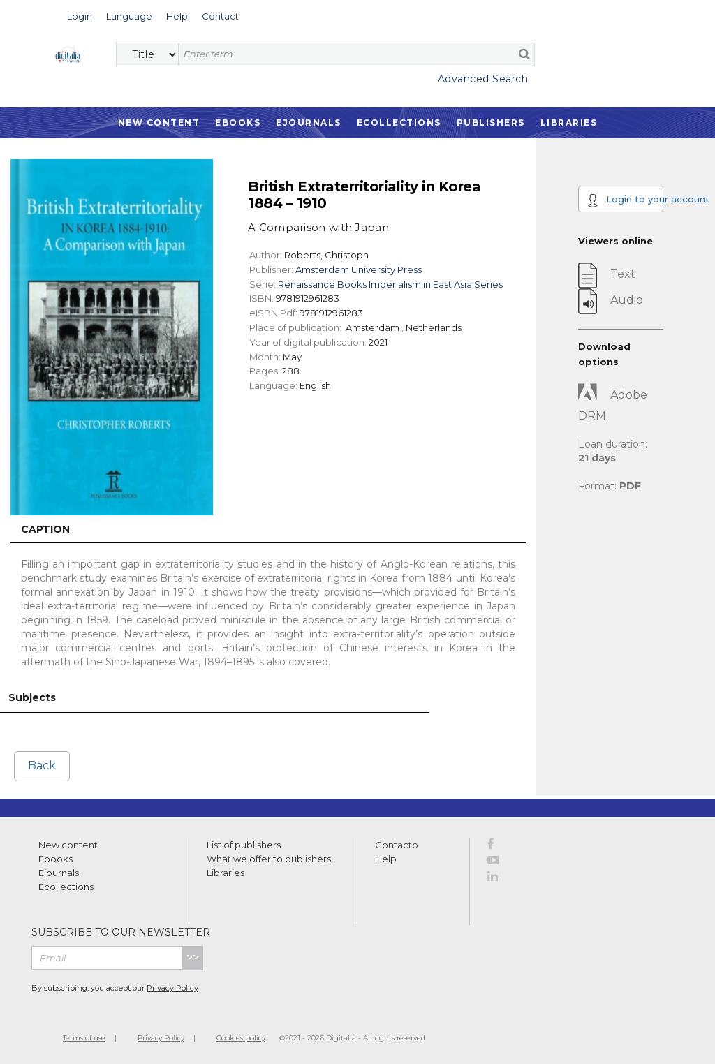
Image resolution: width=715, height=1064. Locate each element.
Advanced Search (483, 79)
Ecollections (399, 122)
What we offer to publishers (269, 858)
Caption (45, 529)
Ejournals (308, 122)
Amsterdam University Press (358, 269)
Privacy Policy (172, 988)
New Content (159, 122)
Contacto (396, 844)
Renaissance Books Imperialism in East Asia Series (390, 284)
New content (68, 844)
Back (42, 765)
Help (386, 858)
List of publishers (244, 844)
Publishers (491, 122)
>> (192, 957)
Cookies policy (240, 1037)
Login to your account (625, 200)
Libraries (569, 122)
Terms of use (84, 1037)
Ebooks (237, 122)
